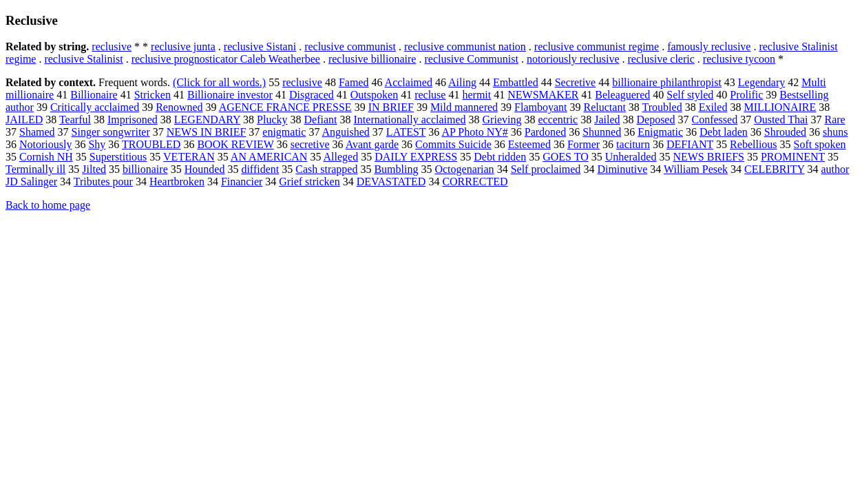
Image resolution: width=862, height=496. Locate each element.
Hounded (205, 169)
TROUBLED (151, 144)
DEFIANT (689, 144)
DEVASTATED (391, 181)
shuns (835, 132)
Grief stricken (309, 181)
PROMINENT (793, 157)
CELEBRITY (774, 169)
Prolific (746, 95)
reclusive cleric (661, 59)
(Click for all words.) (219, 82)
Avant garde (372, 144)
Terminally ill (35, 169)
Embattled (515, 82)
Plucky (272, 119)
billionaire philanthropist (667, 82)
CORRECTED (474, 181)
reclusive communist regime (596, 46)
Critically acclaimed (94, 107)
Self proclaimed (546, 169)
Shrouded (785, 132)
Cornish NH (46, 157)
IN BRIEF (391, 107)
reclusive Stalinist (83, 59)
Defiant (320, 119)
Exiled (713, 107)
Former (583, 144)
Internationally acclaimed (410, 119)
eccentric (558, 119)
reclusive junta (183, 46)
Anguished (346, 132)
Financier (241, 181)
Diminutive (622, 169)
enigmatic (284, 132)
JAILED (24, 119)
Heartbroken (176, 181)
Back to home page (48, 205)
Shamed (37, 132)
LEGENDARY (207, 119)
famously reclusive (708, 46)
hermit (476, 95)
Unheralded (631, 157)
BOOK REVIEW (235, 144)
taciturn (633, 144)
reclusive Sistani (260, 46)
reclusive (112, 46)
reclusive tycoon (739, 59)
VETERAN (189, 157)
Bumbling (396, 169)
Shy (96, 144)
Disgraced (311, 95)
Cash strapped (326, 169)
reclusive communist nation (465, 46)
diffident (260, 169)
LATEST (405, 132)
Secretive (575, 82)
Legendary (761, 82)
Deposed (655, 119)
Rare (834, 119)
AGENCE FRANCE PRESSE (285, 107)
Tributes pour (103, 181)
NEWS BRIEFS (708, 157)
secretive (310, 144)
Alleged (341, 157)
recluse (429, 95)
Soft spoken (820, 144)
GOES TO (566, 157)
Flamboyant (540, 107)
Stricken (152, 95)
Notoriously (45, 144)
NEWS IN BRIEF (206, 132)
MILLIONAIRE (780, 107)
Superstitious (118, 157)
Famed (354, 82)
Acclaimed (408, 82)
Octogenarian (464, 169)
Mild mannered (464, 107)
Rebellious (753, 144)
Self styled (689, 95)
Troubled (662, 107)
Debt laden (724, 132)
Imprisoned (132, 119)
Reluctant (605, 107)
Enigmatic (660, 132)
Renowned (179, 107)
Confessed (714, 119)
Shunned (601, 132)
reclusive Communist (471, 59)
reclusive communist (350, 46)
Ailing (462, 82)
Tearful (75, 119)
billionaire (145, 169)
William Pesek (696, 169)
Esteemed (529, 144)
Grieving (502, 119)
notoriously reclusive (573, 59)
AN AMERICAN (269, 157)
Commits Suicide (453, 144)
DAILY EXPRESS (416, 157)
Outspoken (374, 95)
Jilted (94, 169)
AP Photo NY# (474, 132)
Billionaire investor (230, 95)
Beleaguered (622, 95)
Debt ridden (500, 157)
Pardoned (545, 132)
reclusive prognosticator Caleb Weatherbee (226, 59)
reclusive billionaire (372, 59)
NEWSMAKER (542, 95)
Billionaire (93, 95)
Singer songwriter (111, 132)
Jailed (607, 119)
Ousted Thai (781, 119)
